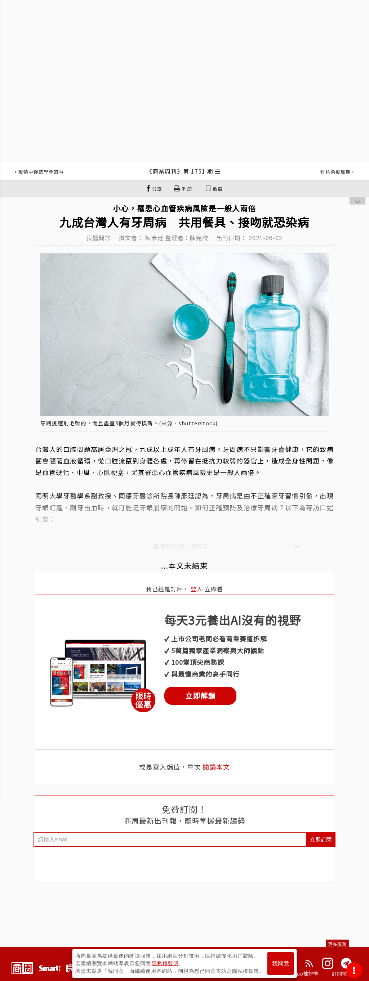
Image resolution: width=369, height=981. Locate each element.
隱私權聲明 (165, 963)
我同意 (280, 963)
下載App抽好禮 (301, 973)
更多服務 (337, 944)
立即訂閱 (321, 839)
